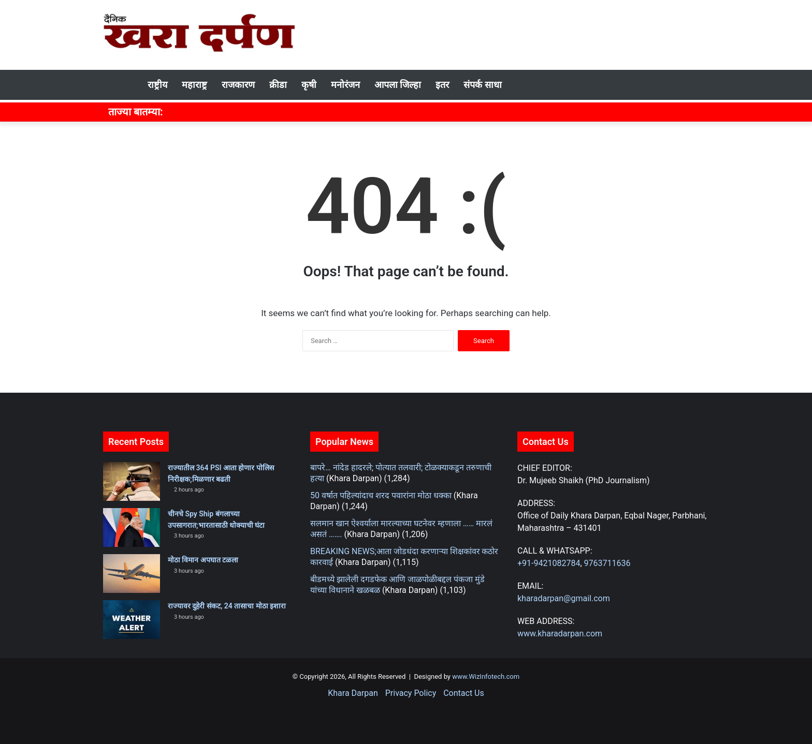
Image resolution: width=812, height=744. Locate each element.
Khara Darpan (353, 693)
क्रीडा (278, 84)
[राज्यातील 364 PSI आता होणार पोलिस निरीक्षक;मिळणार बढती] (131, 481)
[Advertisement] (509, 33)
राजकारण (238, 84)
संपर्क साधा (482, 84)
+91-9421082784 (548, 563)
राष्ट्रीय (157, 84)
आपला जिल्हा (397, 84)
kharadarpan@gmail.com (563, 598)
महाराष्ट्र (194, 84)
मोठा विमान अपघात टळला (203, 560)
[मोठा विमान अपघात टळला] (131, 573)
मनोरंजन (345, 84)
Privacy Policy (411, 693)
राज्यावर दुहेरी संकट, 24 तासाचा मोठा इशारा (227, 606)
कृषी (308, 84)
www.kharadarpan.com (559, 633)
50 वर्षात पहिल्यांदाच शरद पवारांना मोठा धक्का (381, 495)
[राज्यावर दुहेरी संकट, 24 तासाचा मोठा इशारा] (131, 619)
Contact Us (463, 693)
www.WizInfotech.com (485, 676)
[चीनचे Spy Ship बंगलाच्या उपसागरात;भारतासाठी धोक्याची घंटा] (131, 527)
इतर (442, 84)
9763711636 (607, 563)
